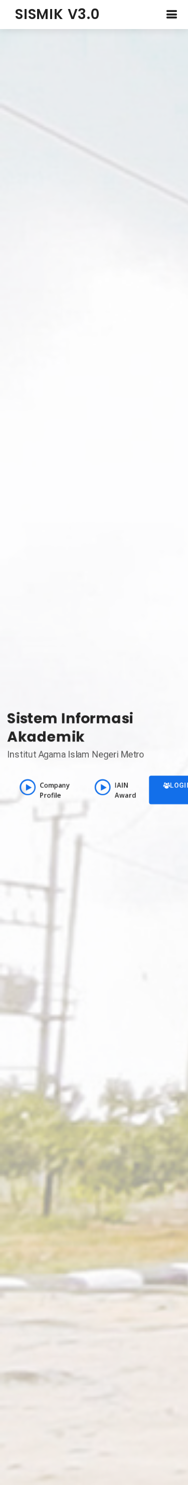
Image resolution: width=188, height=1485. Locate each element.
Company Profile (44, 790)
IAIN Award (116, 790)
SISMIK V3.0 (57, 14)
